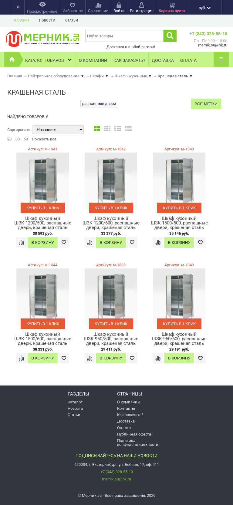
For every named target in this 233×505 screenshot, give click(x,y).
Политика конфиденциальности (137, 442)
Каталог (75, 402)
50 (26, 139)
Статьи (71, 20)
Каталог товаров (49, 59)
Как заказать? (129, 60)
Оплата (188, 60)
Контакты (126, 408)
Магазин (21, 20)
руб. (205, 7)
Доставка (163, 60)
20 (9, 139)
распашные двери (99, 103)
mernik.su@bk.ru (116, 479)
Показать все (44, 139)
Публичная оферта (134, 434)
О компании (93, 60)
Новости (47, 20)
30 (17, 139)
